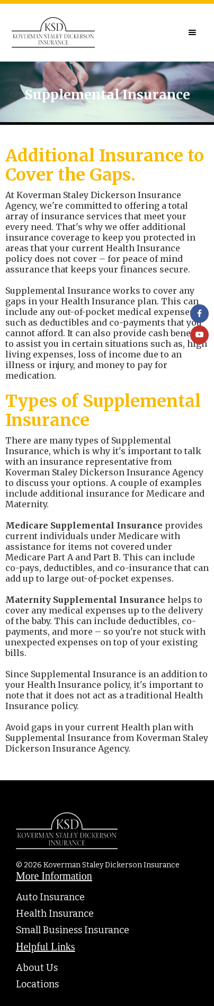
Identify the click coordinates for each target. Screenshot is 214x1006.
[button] (192, 32)
